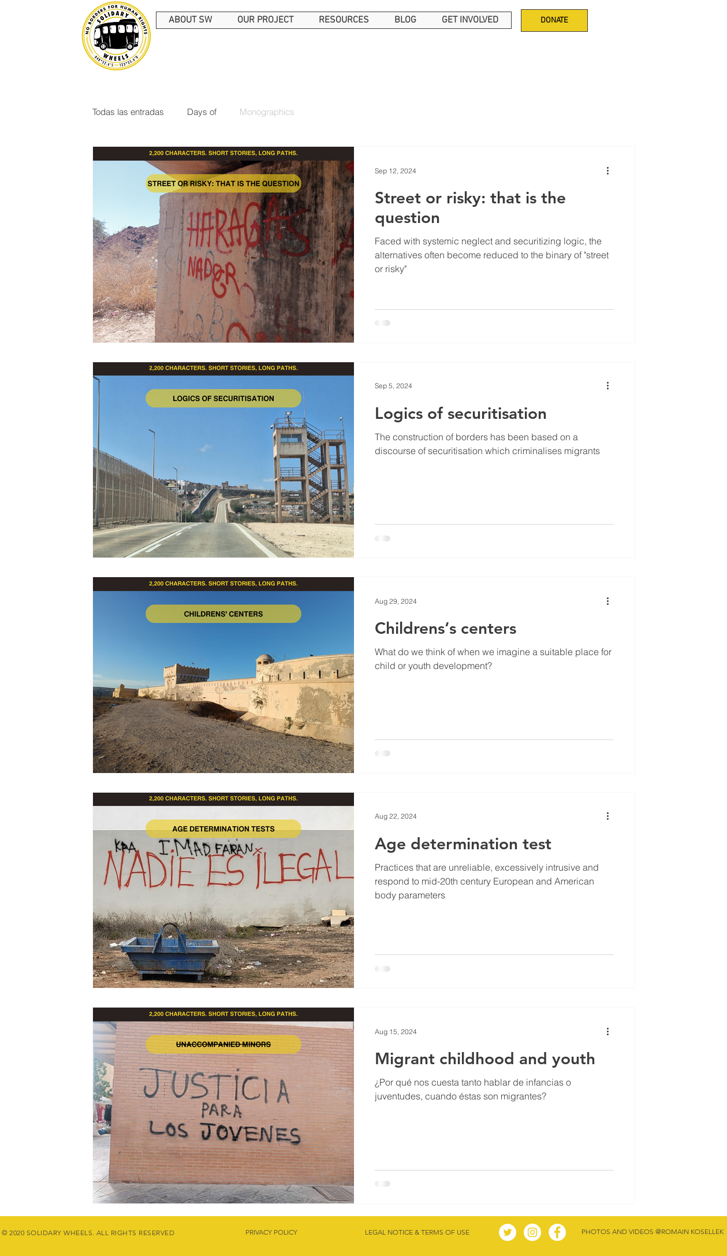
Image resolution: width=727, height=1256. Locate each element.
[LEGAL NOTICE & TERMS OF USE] (417, 1232)
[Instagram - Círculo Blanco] (532, 1232)
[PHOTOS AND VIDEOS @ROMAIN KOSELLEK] (652, 1232)
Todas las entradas (128, 111)
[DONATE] (554, 20)
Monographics (267, 111)
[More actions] (612, 170)
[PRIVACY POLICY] (271, 1232)
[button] (190, 20)
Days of (202, 111)
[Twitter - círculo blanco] (507, 1232)
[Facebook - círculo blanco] (557, 1232)
